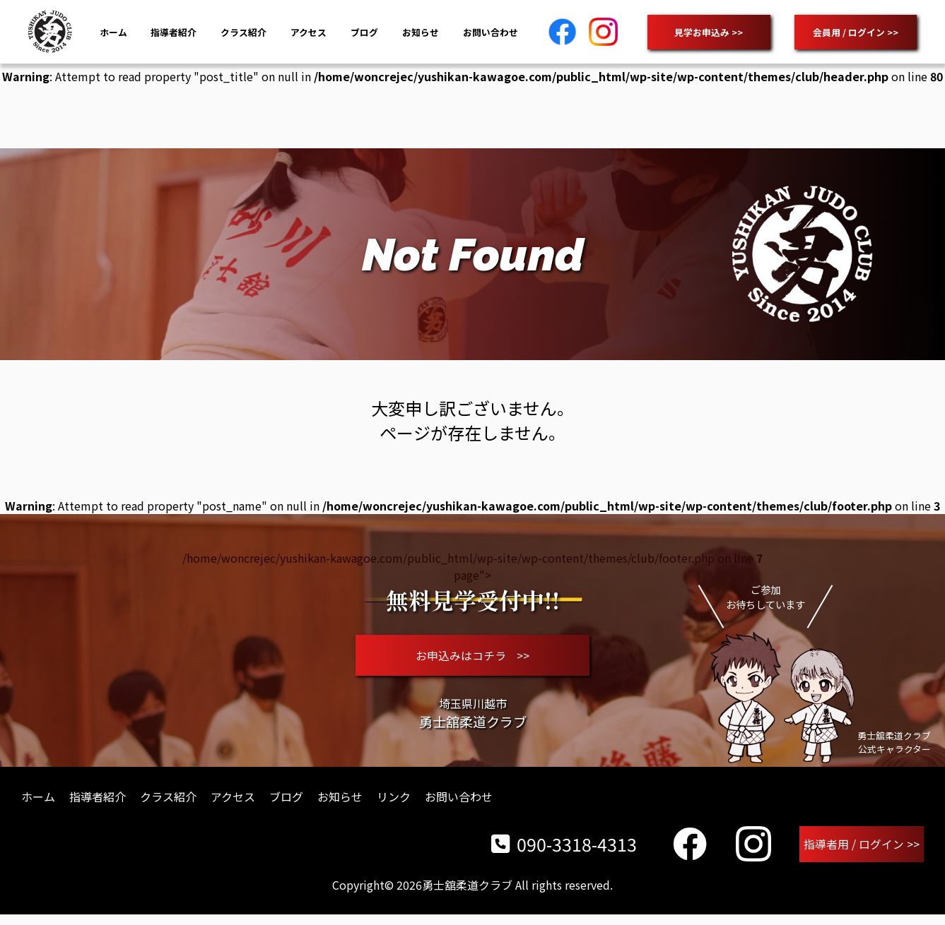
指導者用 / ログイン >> (862, 853)
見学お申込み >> (708, 32)
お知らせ (420, 32)
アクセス (308, 32)
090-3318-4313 (565, 853)
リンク (394, 804)
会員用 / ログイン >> (855, 32)
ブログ (364, 32)
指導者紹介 (173, 32)
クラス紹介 (243, 32)
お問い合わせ (490, 32)
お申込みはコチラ (472, 659)
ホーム (113, 32)
